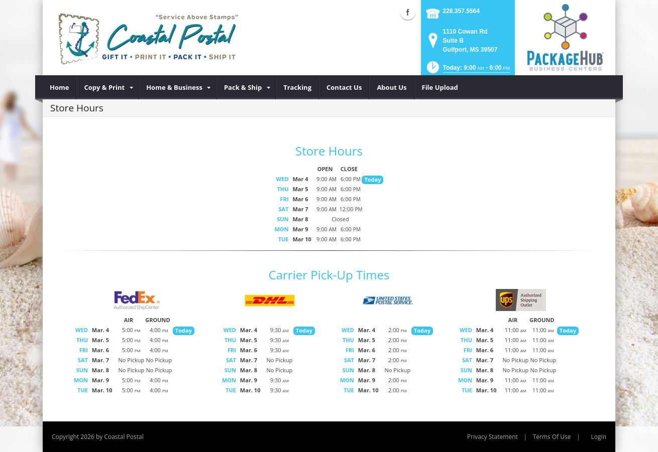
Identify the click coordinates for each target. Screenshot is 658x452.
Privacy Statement (492, 436)
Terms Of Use (552, 436)
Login (598, 436)
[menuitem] (59, 87)
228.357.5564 (461, 11)
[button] (467, 70)
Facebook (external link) (407, 12)
